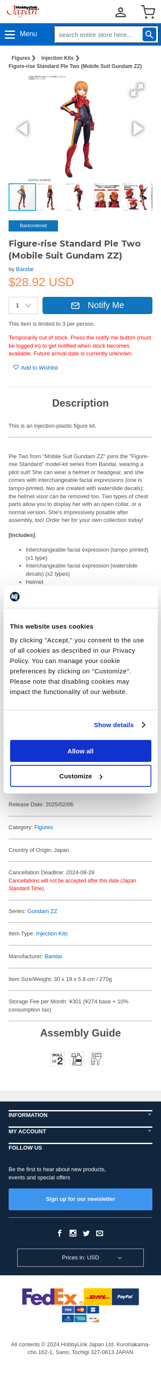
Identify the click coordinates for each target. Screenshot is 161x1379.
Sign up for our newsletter (80, 1199)
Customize (80, 776)
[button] (137, 90)
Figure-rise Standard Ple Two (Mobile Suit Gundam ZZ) (75, 66)
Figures (21, 58)
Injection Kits (57, 58)
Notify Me (97, 305)
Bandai (24, 269)
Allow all (80, 750)
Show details (114, 724)
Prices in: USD (80, 1257)
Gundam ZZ (42, 911)
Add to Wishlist (35, 367)
